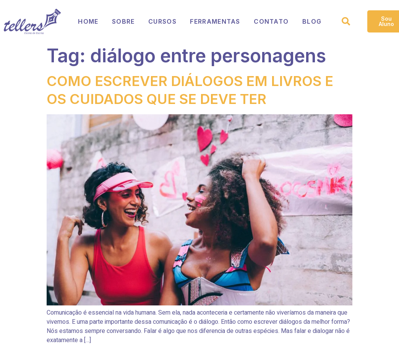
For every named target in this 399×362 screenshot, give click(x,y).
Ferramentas (216, 21)
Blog (313, 21)
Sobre (123, 21)
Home (88, 21)
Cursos (163, 21)
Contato (272, 21)
